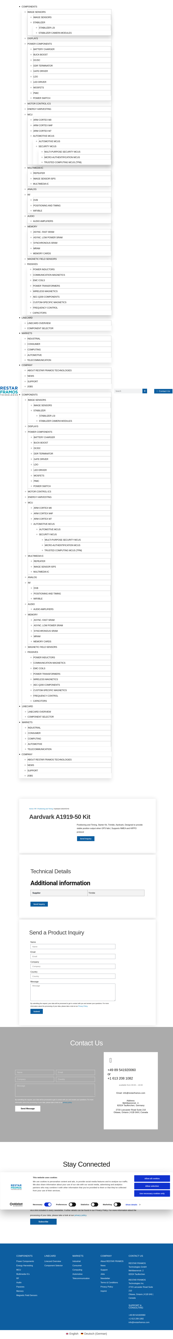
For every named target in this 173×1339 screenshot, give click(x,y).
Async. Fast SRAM (43, 232)
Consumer (34, 344)
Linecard (27, 318)
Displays (33, 38)
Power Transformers (46, 286)
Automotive (35, 355)
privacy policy (67, 1100)
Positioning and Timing (47, 205)
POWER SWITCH (41, 98)
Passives (32, 264)
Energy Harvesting (39, 109)
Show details (131, 1334)
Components (29, 6)
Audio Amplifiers (43, 221)
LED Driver (39, 82)
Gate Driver (40, 71)
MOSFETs (38, 87)
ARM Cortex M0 (42, 120)
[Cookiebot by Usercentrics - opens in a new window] (16, 1334)
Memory (32, 226)
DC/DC (36, 60)
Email (32, 950)
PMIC (36, 93)
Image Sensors (37, 12)
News (31, 376)
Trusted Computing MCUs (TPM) (63, 162)
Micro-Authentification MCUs (62, 157)
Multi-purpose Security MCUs (62, 152)
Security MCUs (47, 146)
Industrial (34, 338)
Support (33, 381)
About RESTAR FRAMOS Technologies (50, 370)
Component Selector (40, 328)
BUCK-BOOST (40, 54)
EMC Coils (39, 280)
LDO (35, 76)
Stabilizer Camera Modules (55, 33)
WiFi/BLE (37, 210)
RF (29, 195)
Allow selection (152, 1315)
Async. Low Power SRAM (48, 237)
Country (33, 970)
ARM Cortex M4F (43, 125)
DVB (35, 200)
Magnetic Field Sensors (42, 259)
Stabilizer (39, 22)
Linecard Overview (39, 323)
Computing (34, 349)
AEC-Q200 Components (46, 297)
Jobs (30, 386)
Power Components (40, 44)
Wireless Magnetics (45, 291)
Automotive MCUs (43, 136)
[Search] (144, 391)
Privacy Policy (83, 1004)
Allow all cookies (152, 1308)
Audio (31, 216)
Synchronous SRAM (45, 243)
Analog (32, 189)
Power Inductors (44, 269)
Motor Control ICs (39, 103)
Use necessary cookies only (152, 1323)
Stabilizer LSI (47, 28)
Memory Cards (42, 253)
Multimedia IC (35, 168)
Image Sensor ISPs (44, 178)
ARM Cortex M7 (42, 131)
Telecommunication (39, 360)
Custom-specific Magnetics (49, 302)
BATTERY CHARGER (44, 49)
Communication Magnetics (49, 275)
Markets (27, 333)
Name (33, 940)
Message (34, 980)
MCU (30, 114)
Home (31, 809)
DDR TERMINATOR (43, 65)
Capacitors (39, 313)
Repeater (39, 173)
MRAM (36, 248)
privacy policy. (81, 1213)
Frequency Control (45, 308)
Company (27, 365)
